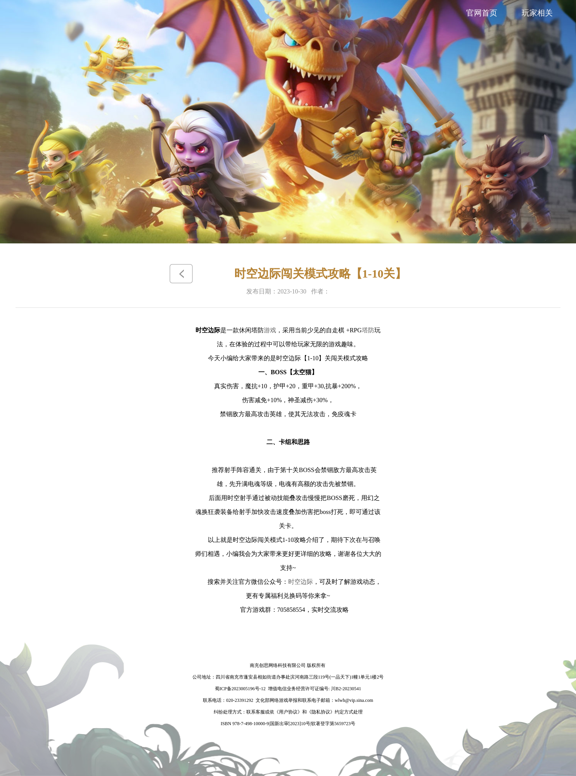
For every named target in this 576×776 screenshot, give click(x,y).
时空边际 (300, 581)
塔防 (368, 330)
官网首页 (481, 13)
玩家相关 (537, 13)
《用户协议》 (288, 712)
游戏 (270, 330)
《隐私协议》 (321, 712)
